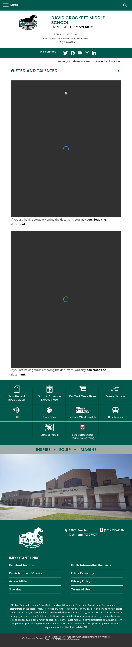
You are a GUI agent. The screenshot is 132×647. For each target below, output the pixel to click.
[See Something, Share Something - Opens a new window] (82, 431)
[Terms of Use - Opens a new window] (97, 590)
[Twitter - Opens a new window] (65, 53)
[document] (66, 148)
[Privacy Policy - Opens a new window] (97, 581)
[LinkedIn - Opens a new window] (93, 53)
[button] (11, 5)
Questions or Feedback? (55, 637)
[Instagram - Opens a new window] (86, 53)
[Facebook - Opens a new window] (72, 53)
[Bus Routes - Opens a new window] (115, 412)
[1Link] (16, 412)
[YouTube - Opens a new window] (79, 53)
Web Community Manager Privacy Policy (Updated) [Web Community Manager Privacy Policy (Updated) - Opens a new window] (88, 637)
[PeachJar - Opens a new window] (49, 412)
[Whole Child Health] (82, 412)
